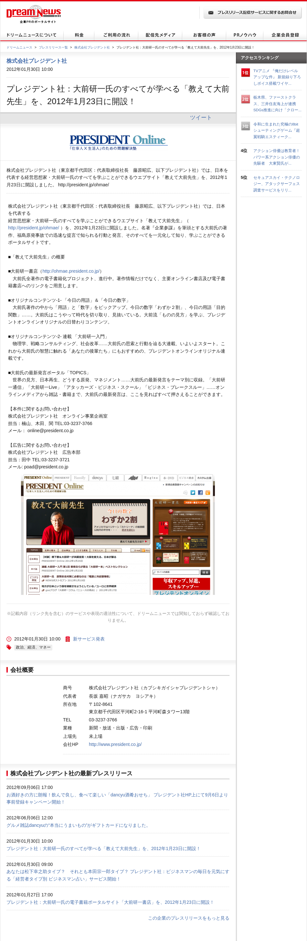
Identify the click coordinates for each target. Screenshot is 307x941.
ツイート (201, 117)
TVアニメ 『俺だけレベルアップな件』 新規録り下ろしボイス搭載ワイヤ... (277, 77)
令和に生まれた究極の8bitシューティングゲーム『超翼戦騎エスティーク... (276, 130)
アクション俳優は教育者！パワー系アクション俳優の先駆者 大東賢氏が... (276, 156)
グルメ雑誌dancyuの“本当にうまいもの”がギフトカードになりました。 (78, 825)
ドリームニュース (19, 47)
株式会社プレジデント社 (92, 47)
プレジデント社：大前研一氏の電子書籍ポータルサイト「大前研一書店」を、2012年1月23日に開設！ (110, 902)
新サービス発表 (89, 638)
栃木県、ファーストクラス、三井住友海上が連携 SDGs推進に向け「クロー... (277, 103)
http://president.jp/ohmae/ (33, 227)
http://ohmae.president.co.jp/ (71, 271)
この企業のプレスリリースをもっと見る (188, 918)
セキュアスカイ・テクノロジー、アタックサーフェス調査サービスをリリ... (276, 183)
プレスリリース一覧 (53, 47)
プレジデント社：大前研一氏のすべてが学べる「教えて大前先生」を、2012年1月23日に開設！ (103, 848)
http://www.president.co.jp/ (115, 744)
